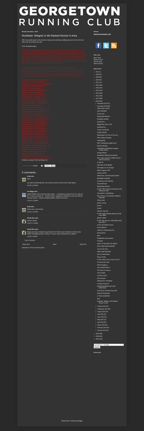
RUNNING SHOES (103, 119)
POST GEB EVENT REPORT (106, 246)
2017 (97, 82)
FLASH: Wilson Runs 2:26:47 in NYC (108, 259)
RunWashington (31, 46)
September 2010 (102, 309)
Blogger (80, 421)
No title (99, 208)
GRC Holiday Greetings (104, 138)
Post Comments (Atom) (37, 247)
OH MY (99, 205)
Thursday (100, 241)
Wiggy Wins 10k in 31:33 (104, 124)
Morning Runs (101, 233)
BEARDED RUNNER (103, 178)
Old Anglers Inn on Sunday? (105, 168)
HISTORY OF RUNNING (104, 165)
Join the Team (98, 61)
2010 (97, 101)
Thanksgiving (101, 140)
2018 (97, 80)
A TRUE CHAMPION (103, 296)
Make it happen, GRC (103, 170)
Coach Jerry (100, 114)
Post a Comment (30, 240)
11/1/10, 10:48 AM (32, 185)
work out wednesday (103, 254)
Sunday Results (102, 153)
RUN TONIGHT (102, 227)
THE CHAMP (101, 273)
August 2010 (101, 311)
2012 (97, 96)
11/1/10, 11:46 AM (32, 223)
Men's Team (97, 58)
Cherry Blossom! (102, 183)
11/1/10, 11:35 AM (32, 212)
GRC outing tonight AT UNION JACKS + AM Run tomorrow (109, 158)
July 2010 (100, 314)
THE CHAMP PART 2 (103, 267)
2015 (97, 88)
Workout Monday (102, 146)
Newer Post (26, 244)
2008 (97, 336)
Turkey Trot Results (103, 130)
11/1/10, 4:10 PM (32, 236)
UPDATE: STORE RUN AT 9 (105, 230)
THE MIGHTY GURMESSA (105, 193)
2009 (97, 333)
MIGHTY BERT (101, 218)
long (98, 298)
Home (55, 244)
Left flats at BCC (102, 275)
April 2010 (100, 322)
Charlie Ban (31, 218)
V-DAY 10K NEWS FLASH (105, 225)
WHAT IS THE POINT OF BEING (107, 243)
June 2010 (100, 317)
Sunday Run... (101, 122)
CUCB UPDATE (102, 132)
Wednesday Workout (103, 116)
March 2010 (101, 325)
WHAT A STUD (101, 203)
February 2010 (102, 327)
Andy (28, 176)
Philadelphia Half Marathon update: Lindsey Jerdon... (107, 149)
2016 (97, 85)
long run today (101, 257)
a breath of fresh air (103, 283)
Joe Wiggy (30, 191)
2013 (97, 93)
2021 (97, 72)
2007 (97, 339)
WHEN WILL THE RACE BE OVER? (108, 176)
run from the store (102, 249)
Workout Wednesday (103, 293)
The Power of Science (103, 270)
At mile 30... (100, 162)
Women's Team (98, 60)
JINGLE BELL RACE (103, 108)
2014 (97, 90)
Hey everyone (101, 278)
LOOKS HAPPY (102, 173)
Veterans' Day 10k (102, 211)
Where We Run (98, 63)
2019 (97, 77)
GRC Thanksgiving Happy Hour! (107, 143)
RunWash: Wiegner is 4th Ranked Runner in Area (107, 302)
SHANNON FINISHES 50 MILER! (107, 155)
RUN (98, 235)
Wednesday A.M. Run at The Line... (108, 135)
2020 (97, 74)
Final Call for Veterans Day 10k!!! (107, 290)
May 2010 (100, 319)
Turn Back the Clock (103, 262)
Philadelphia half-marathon (105, 238)
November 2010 (102, 106)
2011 (97, 98)
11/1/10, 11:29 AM (32, 200)
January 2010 (101, 330)
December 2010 (102, 103)
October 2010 (101, 306)
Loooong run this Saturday (105, 181)
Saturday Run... (102, 127)
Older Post (83, 244)
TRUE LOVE (101, 200)
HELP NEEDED (102, 111)
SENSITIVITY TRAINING (104, 281)
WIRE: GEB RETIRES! (104, 251)
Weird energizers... (102, 265)
